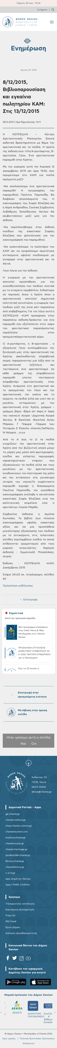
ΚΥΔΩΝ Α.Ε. (44, 1009)
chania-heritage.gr (16, 849)
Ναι (23, 743)
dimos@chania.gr (42, 792)
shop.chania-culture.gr (18, 826)
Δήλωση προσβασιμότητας (21, 933)
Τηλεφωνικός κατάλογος (20, 904)
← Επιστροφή (28, 599)
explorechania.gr (15, 837)
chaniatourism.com (16, 831)
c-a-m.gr (10, 873)
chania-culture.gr (15, 820)
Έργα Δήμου (12, 927)
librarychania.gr (14, 861)
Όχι (34, 743)
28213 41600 (39, 787)
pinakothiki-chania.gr (17, 855)
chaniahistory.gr (14, 867)
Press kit (10, 915)
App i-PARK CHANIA (17, 885)
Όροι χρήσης (9, 1039)
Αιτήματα (42, 10)
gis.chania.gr (12, 814)
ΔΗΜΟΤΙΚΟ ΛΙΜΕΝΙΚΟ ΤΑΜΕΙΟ (14, 1011)
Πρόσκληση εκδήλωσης (18, 585)
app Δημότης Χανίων (18, 879)
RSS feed (10, 921)
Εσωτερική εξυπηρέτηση (19, 909)
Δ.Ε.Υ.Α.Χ (28, 1008)
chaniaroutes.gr (14, 843)
